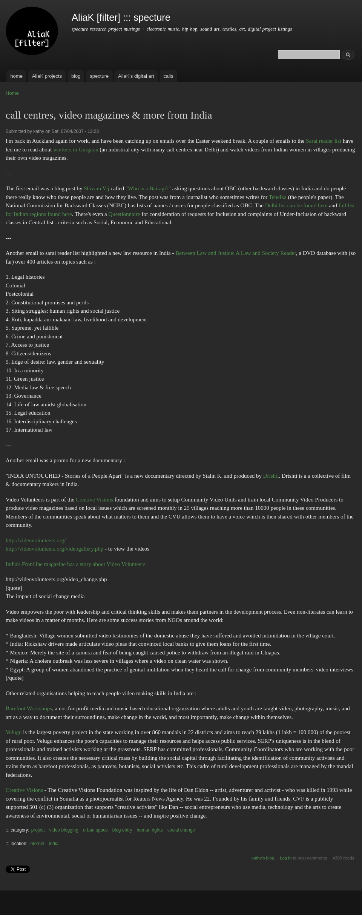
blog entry (122, 830)
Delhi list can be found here (296, 205)
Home (12, 93)
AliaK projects (47, 76)
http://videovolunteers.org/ (36, 540)
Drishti (271, 476)
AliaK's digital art (136, 76)
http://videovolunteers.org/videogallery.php (54, 549)
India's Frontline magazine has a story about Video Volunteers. (76, 564)
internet (36, 843)
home (16, 76)
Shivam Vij (96, 188)
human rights (150, 830)
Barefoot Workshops (29, 708)
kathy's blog (263, 858)
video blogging (63, 830)
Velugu (13, 732)
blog (76, 76)
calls (168, 76)
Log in (285, 858)
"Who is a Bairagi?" (148, 188)
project (38, 830)
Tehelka (278, 197)
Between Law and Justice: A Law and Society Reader (235, 253)
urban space (95, 830)
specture (99, 76)
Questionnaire (124, 214)
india (53, 843)
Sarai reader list (323, 141)
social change (181, 830)
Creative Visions (94, 500)
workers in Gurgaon (75, 150)
